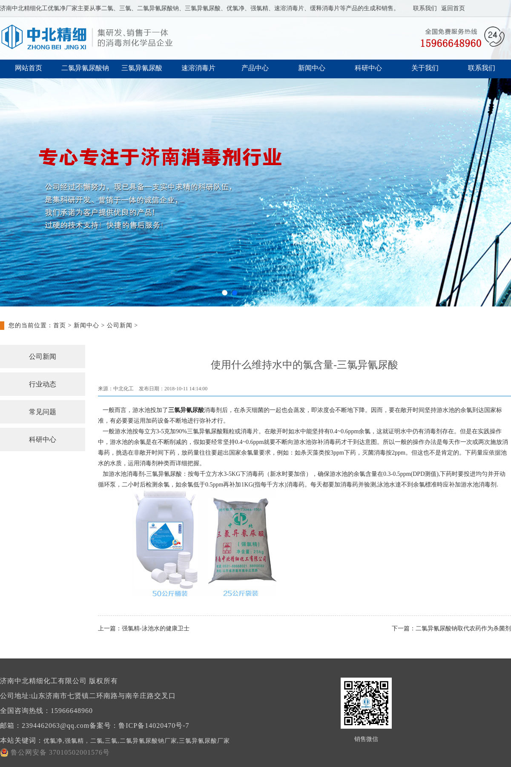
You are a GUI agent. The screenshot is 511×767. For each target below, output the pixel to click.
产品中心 (255, 68)
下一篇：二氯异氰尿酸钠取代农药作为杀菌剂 (451, 628)
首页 (59, 325)
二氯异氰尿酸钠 (85, 68)
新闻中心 (311, 68)
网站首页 (28, 68)
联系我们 (425, 8)
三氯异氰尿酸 (141, 68)
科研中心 (368, 68)
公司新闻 (119, 325)
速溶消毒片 (198, 68)
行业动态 (42, 384)
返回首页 (453, 8)
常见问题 (42, 411)
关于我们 (425, 68)
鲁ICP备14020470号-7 (153, 725)
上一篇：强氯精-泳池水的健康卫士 (143, 628)
